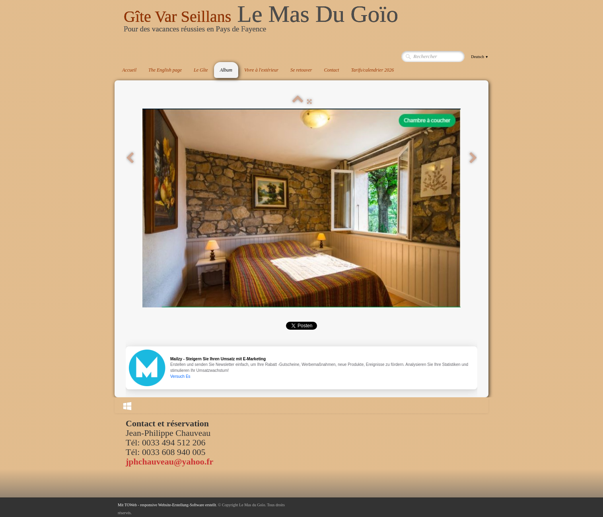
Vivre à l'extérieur (261, 70)
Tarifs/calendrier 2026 (372, 70)
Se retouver (301, 70)
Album (226, 70)
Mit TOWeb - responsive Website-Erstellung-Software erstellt (167, 505)
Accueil (129, 70)
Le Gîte (201, 70)
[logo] (261, 21)
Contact (331, 70)
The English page (165, 70)
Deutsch (479, 56)
